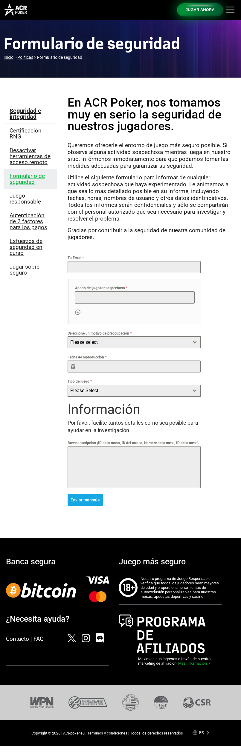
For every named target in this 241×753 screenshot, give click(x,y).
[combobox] (134, 342)
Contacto (17, 638)
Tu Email (76, 258)
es (201, 732)
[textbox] (128, 342)
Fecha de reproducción (87, 357)
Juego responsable (25, 198)
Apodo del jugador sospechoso (101, 288)
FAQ (38, 638)
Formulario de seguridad (27, 179)
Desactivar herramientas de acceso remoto (30, 156)
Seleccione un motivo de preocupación (100, 333)
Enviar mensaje (85, 500)
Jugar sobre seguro (24, 269)
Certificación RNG (26, 133)
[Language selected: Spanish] (201, 732)
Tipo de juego (80, 381)
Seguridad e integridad (25, 113)
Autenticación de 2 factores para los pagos (28, 221)
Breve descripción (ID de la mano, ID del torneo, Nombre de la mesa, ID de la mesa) (133, 443)
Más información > (194, 663)
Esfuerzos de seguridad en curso (26, 247)
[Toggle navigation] (230, 10)
